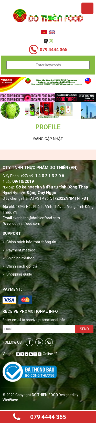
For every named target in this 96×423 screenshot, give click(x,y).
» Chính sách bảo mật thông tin (29, 242)
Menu (87, 8)
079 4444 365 (48, 417)
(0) (48, 41)
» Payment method (19, 250)
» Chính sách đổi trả (20, 266)
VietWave (10, 400)
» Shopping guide (17, 274)
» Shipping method (19, 258)
